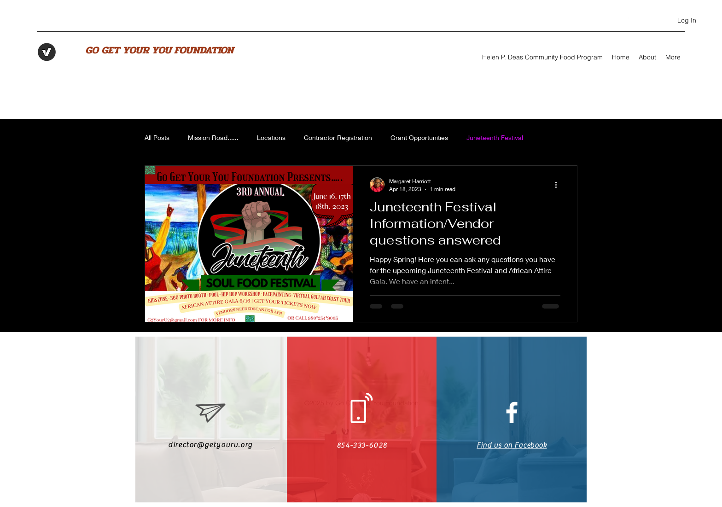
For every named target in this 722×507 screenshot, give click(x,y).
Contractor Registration (338, 137)
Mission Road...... (213, 137)
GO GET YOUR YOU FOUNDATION (159, 50)
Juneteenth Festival (494, 137)
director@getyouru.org (210, 445)
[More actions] (559, 184)
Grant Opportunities (419, 137)
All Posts (157, 137)
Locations (271, 137)
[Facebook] (626, 20)
